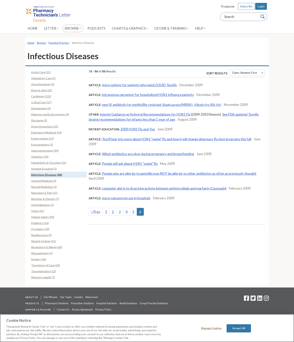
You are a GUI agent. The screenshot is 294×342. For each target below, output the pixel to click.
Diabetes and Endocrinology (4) (50, 114)
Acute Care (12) (40, 72)
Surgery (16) (38, 259)
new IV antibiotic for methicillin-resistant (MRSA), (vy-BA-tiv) (161, 105)
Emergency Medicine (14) (46, 132)
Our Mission (50, 297)
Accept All (238, 328)
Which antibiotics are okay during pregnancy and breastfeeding (148, 154)
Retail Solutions (128, 303)
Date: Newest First (247, 72)
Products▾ (227, 6)
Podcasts (96, 28)
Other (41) (37, 211)
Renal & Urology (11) (43, 241)
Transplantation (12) (43, 271)
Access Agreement (82, 309)
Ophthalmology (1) (42, 205)
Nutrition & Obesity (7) (45, 198)
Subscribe (246, 6)
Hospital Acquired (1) (44, 168)
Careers (78, 297)
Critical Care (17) (41, 102)
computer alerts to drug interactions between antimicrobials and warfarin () (164, 188)
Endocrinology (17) (42, 138)
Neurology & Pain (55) (44, 192)
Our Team (66, 297)
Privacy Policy (103, 309)
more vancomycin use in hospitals (126, 198)
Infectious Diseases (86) (46, 174)
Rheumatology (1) (42, 253)
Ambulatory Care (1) (43, 78)
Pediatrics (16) (40, 223)
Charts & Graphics (130, 28)
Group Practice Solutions (154, 303)
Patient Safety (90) (42, 217)
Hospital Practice (59, 42)
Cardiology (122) (41, 96)
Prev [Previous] (95, 212)
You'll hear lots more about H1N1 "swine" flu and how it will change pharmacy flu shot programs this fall (176, 139)
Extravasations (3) (42, 144)
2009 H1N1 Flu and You (137, 129)
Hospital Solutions (106, 303)
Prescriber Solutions (82, 303)
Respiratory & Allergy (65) (46, 247)
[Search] (262, 16)
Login (261, 6)
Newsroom (92, 297)
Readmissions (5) (41, 235)
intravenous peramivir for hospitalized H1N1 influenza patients (148, 95)
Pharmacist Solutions (57, 303)
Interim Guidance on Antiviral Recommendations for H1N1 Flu (145, 114)
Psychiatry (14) (40, 229)
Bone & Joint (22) (41, 90)
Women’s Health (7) (43, 277)
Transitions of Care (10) (45, 265)
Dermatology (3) (41, 108)
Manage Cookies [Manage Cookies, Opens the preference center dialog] (211, 328)
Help (200, 28)
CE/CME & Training (171, 28)
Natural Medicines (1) (44, 186)
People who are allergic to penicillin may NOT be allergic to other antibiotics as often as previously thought (179, 173)
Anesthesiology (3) (42, 84)
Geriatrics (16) (40, 156)
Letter (51, 28)
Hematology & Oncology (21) (48, 162)
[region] (147, 328)
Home (33, 28)
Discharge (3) (39, 120)
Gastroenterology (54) (44, 150)
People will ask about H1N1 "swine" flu (130, 164)
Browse (73, 28)
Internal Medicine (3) (43, 180)
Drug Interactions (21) (44, 126)
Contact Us (63, 309)
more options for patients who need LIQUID (139, 85)
